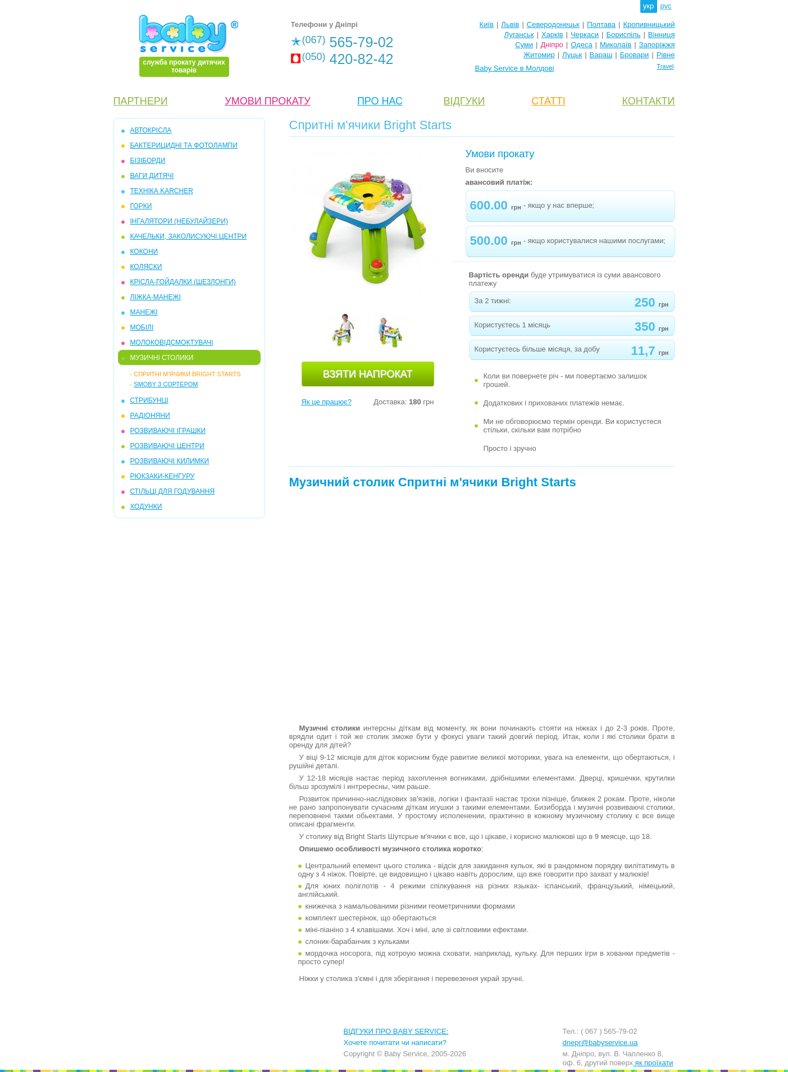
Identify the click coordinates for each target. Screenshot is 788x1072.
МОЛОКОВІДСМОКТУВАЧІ (171, 342)
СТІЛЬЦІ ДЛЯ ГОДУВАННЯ (172, 491)
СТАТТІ (548, 101)
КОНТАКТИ (648, 101)
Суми (524, 44)
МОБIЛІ (142, 327)
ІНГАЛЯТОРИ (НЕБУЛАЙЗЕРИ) (179, 221)
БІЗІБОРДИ (148, 161)
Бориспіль (623, 34)
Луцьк (572, 55)
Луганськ (519, 34)
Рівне (666, 55)
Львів (510, 24)
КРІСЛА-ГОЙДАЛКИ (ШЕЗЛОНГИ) (183, 282)
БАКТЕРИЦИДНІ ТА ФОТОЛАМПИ (184, 145)
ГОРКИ (141, 206)
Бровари (634, 55)
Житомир (539, 55)
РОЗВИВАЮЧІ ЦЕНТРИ (167, 446)
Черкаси (585, 34)
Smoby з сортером (166, 384)
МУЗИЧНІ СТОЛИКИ (162, 358)
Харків (552, 34)
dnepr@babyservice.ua (600, 1042)
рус (666, 6)
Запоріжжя (657, 44)
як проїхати (653, 1063)
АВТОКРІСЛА (151, 130)
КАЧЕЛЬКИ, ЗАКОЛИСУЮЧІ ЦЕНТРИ (188, 236)
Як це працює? (327, 402)
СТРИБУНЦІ (149, 400)
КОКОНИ (144, 252)
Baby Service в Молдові (514, 68)
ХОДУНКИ (146, 506)
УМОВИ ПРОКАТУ (267, 101)
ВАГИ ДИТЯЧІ (152, 176)
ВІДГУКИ (464, 101)
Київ (487, 24)
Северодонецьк (553, 24)
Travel (665, 66)
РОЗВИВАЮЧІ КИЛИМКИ (169, 461)
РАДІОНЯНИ (150, 415)
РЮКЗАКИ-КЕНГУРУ (162, 476)
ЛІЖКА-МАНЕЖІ (155, 297)
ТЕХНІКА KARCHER (161, 191)
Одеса (581, 44)
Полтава (601, 24)
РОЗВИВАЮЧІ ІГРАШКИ (168, 431)
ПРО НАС (380, 101)
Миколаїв (615, 44)
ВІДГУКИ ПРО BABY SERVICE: (396, 1031)
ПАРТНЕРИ (140, 101)
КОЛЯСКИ (146, 267)
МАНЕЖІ (144, 312)
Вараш (601, 55)
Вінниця (661, 34)
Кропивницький (649, 24)
